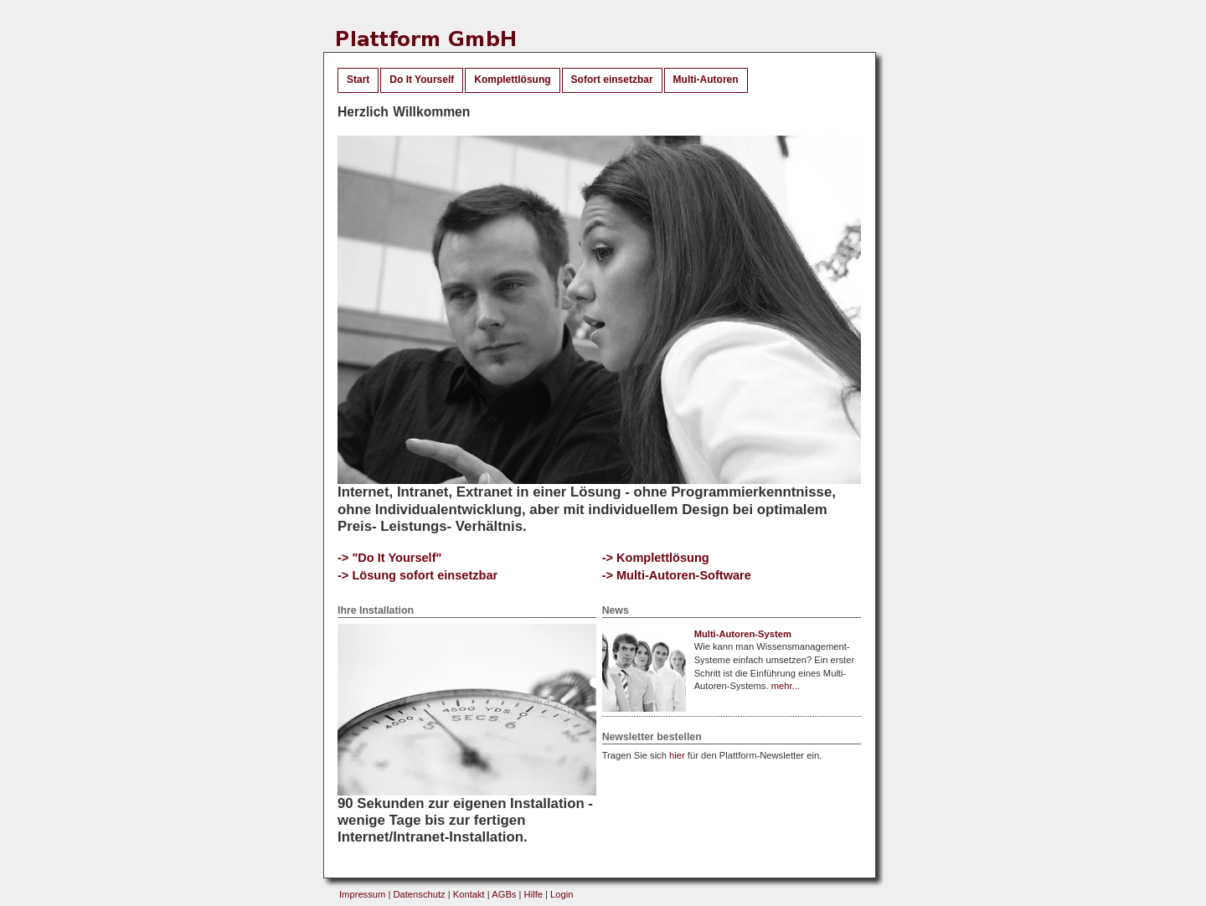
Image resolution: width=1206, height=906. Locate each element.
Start (358, 79)
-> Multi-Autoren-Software (676, 575)
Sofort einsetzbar (612, 79)
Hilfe (533, 894)
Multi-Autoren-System (742, 634)
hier (677, 755)
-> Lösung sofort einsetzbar (417, 575)
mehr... (785, 686)
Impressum (362, 894)
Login (561, 894)
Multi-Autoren (706, 79)
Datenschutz (419, 894)
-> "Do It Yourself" (389, 557)
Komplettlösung (512, 79)
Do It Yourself (421, 79)
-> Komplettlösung (655, 557)
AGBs (504, 894)
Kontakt (469, 894)
